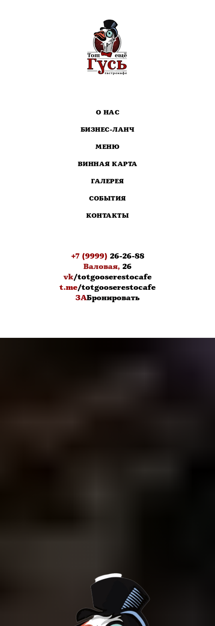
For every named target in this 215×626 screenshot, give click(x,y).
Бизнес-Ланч (108, 129)
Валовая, (101, 266)
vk (68, 277)
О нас (108, 112)
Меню (107, 147)
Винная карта (108, 164)
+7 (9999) (89, 256)
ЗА (81, 298)
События (107, 198)
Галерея (107, 181)
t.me (68, 287)
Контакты (107, 216)
